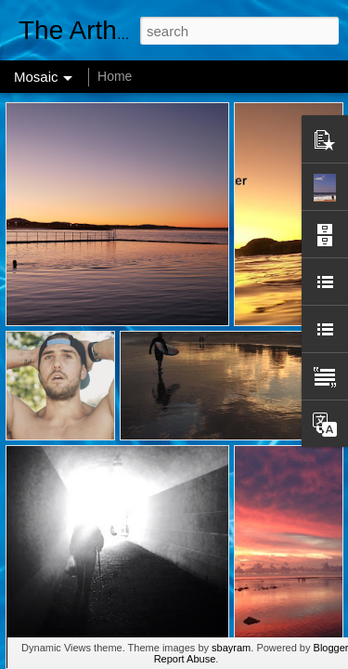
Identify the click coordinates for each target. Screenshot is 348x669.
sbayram (231, 647)
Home (114, 76)
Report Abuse (185, 658)
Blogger (331, 647)
